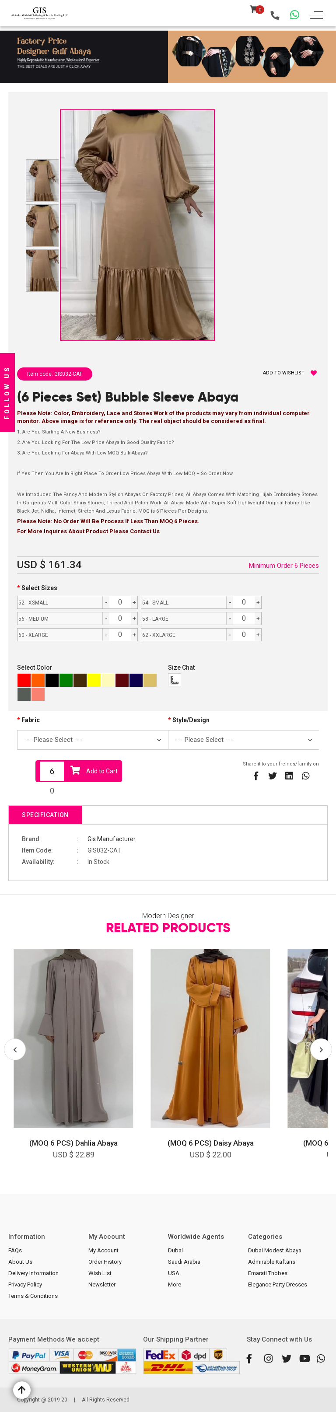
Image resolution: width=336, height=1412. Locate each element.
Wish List (100, 1273)
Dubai (175, 1250)
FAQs (15, 1250)
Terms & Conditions (33, 1296)
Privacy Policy (25, 1284)
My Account (103, 1250)
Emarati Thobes (267, 1273)
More (174, 1284)
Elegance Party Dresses (277, 1284)
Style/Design (191, 719)
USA (173, 1273)
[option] (73, 1060)
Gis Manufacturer (112, 838)
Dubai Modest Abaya (274, 1250)
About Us (20, 1261)
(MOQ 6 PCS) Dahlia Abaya (73, 1143)
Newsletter (102, 1284)
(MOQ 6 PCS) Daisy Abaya (211, 1143)
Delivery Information (33, 1273)
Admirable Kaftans (271, 1261)
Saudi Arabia (184, 1261)
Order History (105, 1261)
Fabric (30, 719)
